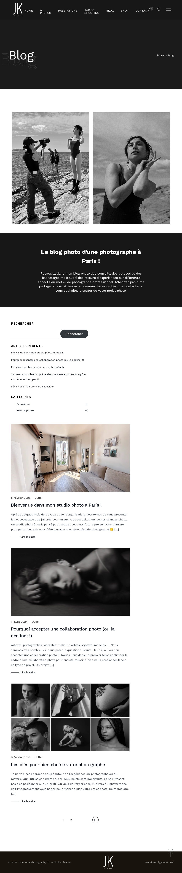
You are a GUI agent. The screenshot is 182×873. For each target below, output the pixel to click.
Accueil (161, 55)
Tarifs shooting (89, 9)
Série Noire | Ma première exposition (32, 386)
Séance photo (25, 410)
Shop (123, 10)
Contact (140, 10)
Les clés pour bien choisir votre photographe (38, 367)
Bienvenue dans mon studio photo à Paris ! (37, 352)
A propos (47, 9)
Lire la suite (28, 537)
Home (31, 10)
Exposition (23, 404)
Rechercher (22, 323)
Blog (109, 10)
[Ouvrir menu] (168, 10)
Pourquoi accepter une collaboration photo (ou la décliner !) (47, 359)
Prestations (67, 10)
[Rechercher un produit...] (159, 10)
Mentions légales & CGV (159, 862)
